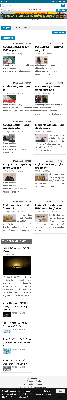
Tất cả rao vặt (58, 32)
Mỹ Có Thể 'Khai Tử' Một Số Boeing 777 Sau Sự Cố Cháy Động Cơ (15, 306)
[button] (63, 5)
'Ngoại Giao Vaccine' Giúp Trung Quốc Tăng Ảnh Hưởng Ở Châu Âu (17, 342)
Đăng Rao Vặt (8, 38)
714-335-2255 (7, 1)
